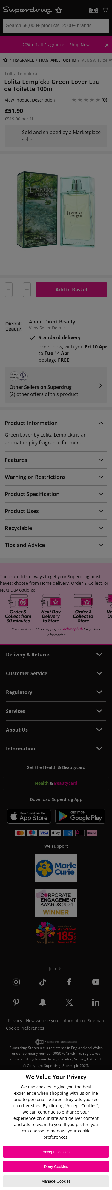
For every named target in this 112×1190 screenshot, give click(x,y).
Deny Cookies (56, 1166)
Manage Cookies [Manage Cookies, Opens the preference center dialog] (56, 1181)
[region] (56, 1130)
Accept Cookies (55, 1152)
